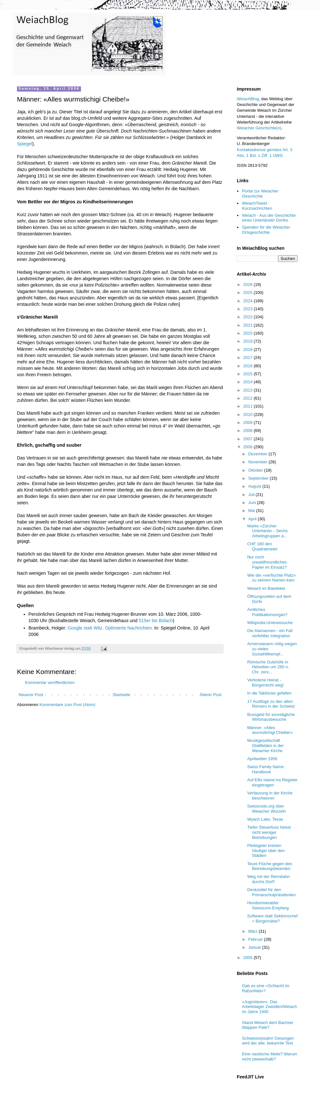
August (255, 486)
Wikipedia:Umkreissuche (269, 622)
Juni (252, 502)
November (258, 461)
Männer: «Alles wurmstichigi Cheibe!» (269, 730)
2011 (248, 406)
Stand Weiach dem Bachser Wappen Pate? (267, 1025)
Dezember (258, 453)
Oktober (256, 470)
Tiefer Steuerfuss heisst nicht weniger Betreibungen (269, 832)
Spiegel (24, 143)
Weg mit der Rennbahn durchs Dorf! (268, 879)
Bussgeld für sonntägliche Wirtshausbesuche (271, 717)
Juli (252, 494)
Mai (252, 510)
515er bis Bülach (156, 620)
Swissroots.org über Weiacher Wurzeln (266, 809)
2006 (248, 446)
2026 (248, 284)
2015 (248, 373)
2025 (248, 292)
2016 (248, 365)
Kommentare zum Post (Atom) (67, 704)
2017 (248, 357)
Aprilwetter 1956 (262, 758)
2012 (248, 398)
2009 (248, 422)
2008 (248, 430)
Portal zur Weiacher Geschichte (260, 194)
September (259, 478)
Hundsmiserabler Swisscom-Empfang (268, 905)
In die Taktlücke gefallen (269, 693)
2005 (248, 957)
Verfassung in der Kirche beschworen (269, 795)
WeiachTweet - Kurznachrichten (257, 206)
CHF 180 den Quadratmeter (262, 546)
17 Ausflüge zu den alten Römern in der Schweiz (271, 704)
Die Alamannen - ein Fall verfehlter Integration (269, 633)
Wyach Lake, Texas (265, 819)
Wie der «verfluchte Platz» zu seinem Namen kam (271, 578)
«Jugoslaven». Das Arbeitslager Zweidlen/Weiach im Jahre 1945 (269, 1006)
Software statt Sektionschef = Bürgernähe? (272, 918)
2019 (248, 341)
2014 (248, 381)
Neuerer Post (31, 694)
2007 (248, 438)
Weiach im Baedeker (266, 588)
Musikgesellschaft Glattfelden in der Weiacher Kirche (265, 745)
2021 (248, 325)
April (253, 518)
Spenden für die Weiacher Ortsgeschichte (266, 230)
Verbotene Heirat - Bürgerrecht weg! (265, 682)
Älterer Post (210, 694)
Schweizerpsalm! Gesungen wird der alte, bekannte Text (268, 1041)
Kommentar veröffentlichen (50, 682)
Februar (256, 939)
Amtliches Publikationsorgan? (267, 612)
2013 (248, 390)
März (253, 931)
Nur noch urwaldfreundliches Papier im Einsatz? (266, 562)
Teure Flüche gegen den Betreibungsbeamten (269, 866)
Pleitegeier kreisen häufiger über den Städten (265, 850)
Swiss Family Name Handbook (265, 769)
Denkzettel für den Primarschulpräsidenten (271, 892)
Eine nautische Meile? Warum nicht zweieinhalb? (269, 1056)
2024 (248, 300)
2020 (248, 333)
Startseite (121, 694)
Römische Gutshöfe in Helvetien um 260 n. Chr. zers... (268, 667)
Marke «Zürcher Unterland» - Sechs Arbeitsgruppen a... (267, 531)
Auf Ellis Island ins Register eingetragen (272, 782)
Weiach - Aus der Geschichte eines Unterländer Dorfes (268, 218)
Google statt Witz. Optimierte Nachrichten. (110, 627)
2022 (248, 316)
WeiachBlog (248, 98)
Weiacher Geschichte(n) (259, 128)
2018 (248, 349)
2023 (248, 308)
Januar (255, 947)
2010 (248, 414)
